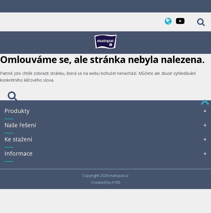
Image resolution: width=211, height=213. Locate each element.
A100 (115, 182)
